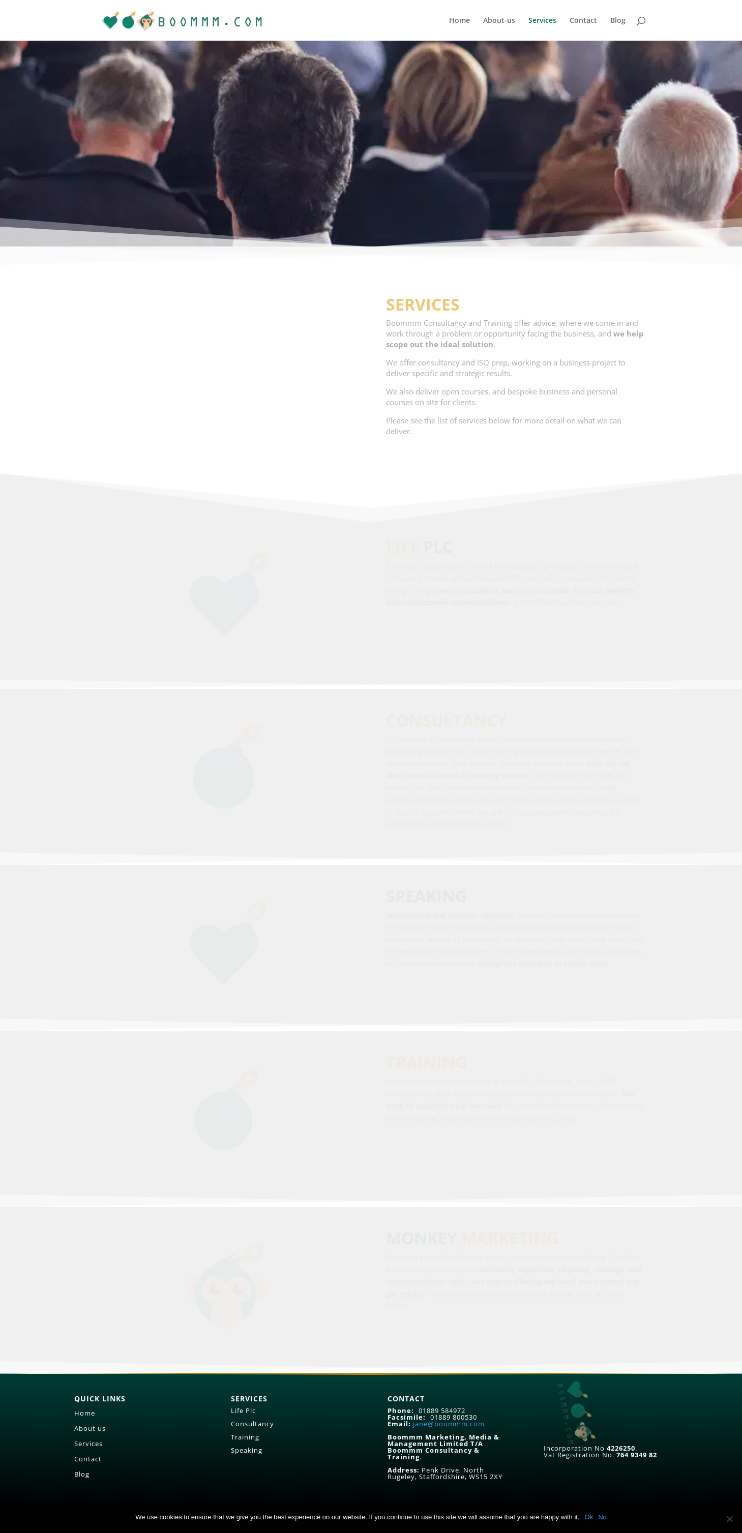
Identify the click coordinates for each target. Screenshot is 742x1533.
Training (245, 1437)
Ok (589, 1517)
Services (542, 21)
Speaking (246, 1450)
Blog (618, 21)
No (602, 1517)
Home (459, 21)
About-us (499, 21)
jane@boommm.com (449, 1423)
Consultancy (252, 1423)
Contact (583, 21)
